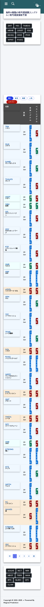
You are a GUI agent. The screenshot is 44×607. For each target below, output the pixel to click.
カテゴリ (11, 102)
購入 (9, 98)
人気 (30, 98)
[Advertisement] (22, 69)
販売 (16, 98)
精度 (23, 98)
